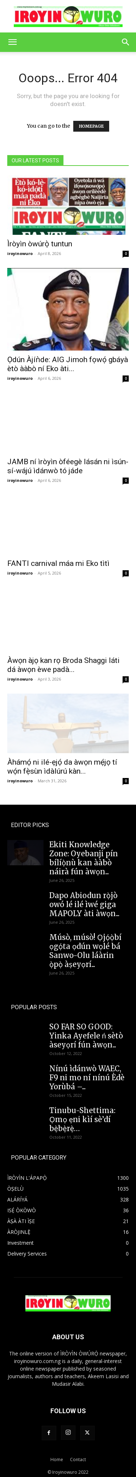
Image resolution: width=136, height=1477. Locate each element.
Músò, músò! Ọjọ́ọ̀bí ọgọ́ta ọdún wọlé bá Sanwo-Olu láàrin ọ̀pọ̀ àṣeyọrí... (85, 947)
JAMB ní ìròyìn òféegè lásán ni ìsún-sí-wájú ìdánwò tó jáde (67, 466)
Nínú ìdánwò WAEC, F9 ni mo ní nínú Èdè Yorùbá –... (86, 1073)
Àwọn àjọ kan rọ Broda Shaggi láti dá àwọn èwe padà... (63, 661)
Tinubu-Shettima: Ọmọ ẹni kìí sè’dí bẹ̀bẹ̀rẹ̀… (82, 1115)
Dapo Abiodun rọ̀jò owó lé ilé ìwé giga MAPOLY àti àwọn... (84, 900)
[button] (12, 42)
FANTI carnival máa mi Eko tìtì (58, 563)
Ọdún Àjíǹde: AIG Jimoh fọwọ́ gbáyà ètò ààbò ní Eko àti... (67, 364)
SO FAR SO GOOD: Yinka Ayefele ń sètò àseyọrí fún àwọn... (86, 1031)
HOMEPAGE (91, 126)
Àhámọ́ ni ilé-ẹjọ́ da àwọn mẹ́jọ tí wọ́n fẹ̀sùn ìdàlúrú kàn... (62, 763)
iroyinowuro (20, 253)
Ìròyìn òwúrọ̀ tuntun (39, 243)
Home (56, 1455)
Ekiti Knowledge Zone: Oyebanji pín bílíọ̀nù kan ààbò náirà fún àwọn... (83, 854)
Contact (78, 1455)
